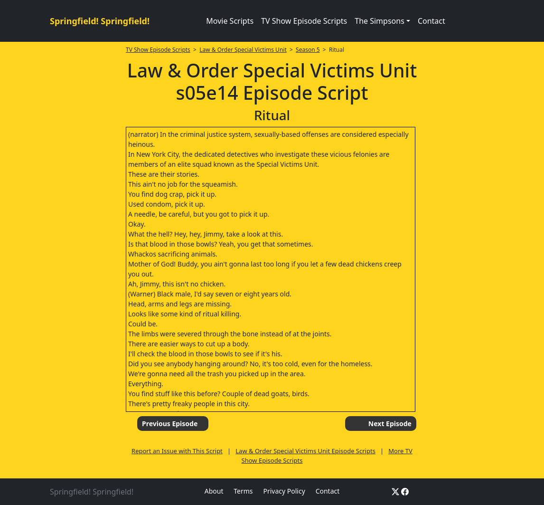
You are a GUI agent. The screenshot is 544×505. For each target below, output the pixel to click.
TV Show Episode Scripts (304, 21)
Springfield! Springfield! (100, 21)
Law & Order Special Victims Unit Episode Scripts (305, 451)
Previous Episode (169, 423)
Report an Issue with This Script (177, 451)
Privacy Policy (284, 490)
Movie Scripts (229, 21)
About (214, 490)
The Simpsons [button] (379, 21)
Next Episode (390, 423)
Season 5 (308, 50)
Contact (431, 21)
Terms (243, 490)
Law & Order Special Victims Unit (243, 50)
